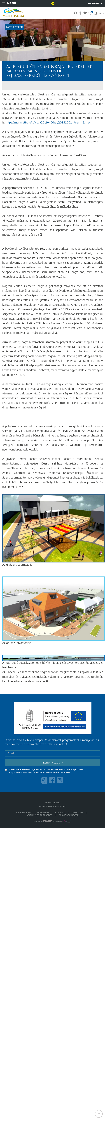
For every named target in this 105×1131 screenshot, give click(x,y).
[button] (99, 1114)
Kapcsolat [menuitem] (60, 813)
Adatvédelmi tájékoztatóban (48, 772)
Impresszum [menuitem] (43, 813)
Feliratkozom (52, 762)
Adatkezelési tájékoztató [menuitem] (39, 815)
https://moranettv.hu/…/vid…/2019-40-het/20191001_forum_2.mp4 (48, 122)
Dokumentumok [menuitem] (23, 813)
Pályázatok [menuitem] (77, 813)
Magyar (95, 3)
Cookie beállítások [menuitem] (69, 815)
